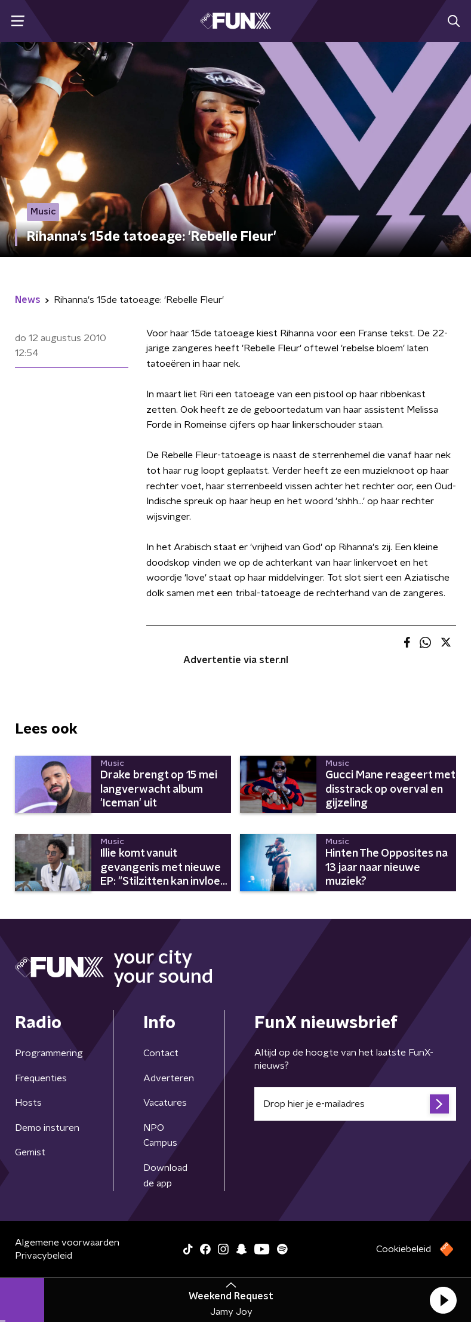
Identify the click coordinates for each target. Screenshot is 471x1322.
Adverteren (168, 1078)
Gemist (30, 1152)
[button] (443, 1300)
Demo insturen (47, 1128)
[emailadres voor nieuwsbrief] (355, 1104)
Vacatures (165, 1103)
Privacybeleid (43, 1255)
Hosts (28, 1103)
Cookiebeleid (403, 1249)
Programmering (49, 1053)
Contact (160, 1053)
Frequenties (41, 1078)
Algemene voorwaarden (67, 1242)
